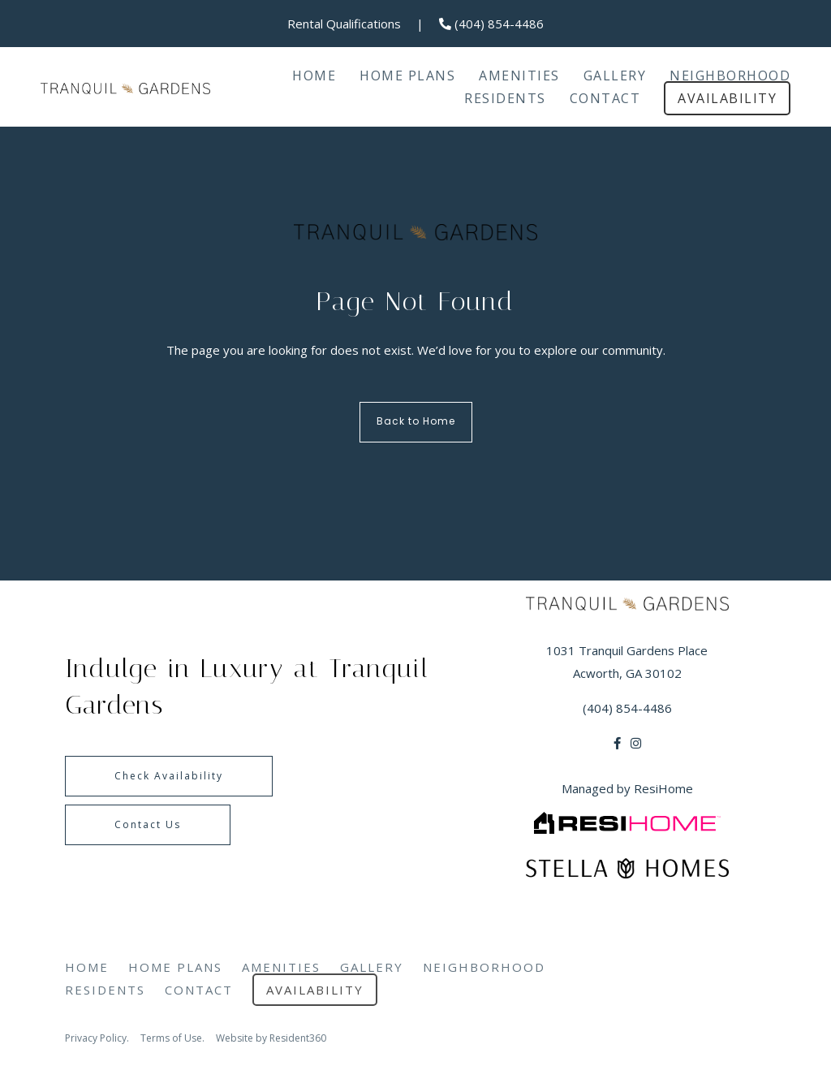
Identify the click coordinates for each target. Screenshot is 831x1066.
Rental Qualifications (344, 23)
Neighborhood (730, 75)
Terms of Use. (172, 1038)
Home (314, 75)
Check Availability (168, 776)
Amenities (519, 75)
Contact (605, 98)
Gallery (615, 75)
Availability (727, 98)
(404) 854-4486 (491, 23)
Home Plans (407, 75)
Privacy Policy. (97, 1038)
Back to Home (416, 422)
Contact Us (147, 824)
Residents (505, 98)
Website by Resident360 (271, 1038)
